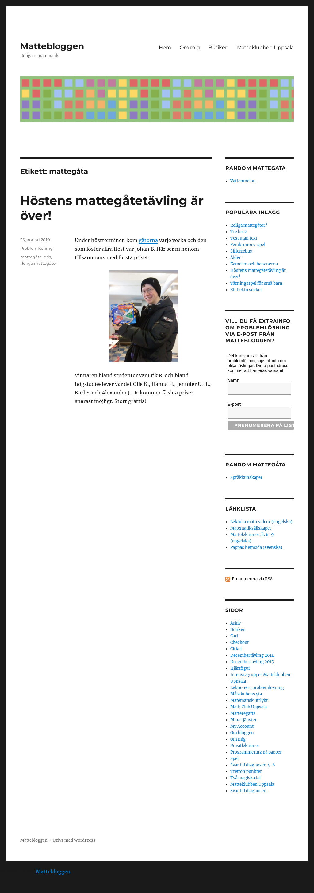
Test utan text (243, 238)
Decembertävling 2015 (252, 661)
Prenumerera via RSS (252, 579)
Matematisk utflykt (249, 700)
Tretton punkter (246, 771)
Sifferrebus (241, 251)
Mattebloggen (52, 46)
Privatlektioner (244, 745)
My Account (242, 726)
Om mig (190, 47)
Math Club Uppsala (248, 707)
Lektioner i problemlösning (257, 687)
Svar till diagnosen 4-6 (252, 765)
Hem (165, 47)
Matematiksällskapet (250, 528)
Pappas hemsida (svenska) (256, 547)
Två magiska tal (245, 778)
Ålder (235, 257)
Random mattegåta (255, 465)
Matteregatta (242, 713)
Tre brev (238, 231)
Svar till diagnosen (248, 790)
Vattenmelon (243, 181)
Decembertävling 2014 (252, 655)
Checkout (239, 642)
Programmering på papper (256, 752)
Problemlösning (36, 248)
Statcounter (14, 889)
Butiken (218, 47)
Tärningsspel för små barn (256, 283)
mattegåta (31, 256)
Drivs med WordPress (74, 840)
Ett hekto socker (246, 289)
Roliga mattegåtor (38, 263)
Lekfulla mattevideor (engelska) (261, 521)
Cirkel (236, 649)
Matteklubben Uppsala (265, 47)
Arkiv (235, 623)
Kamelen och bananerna (254, 264)
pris (47, 256)
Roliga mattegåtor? (248, 225)
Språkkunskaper (246, 477)
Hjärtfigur (240, 668)
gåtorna (148, 240)
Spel (234, 758)
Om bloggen (242, 732)
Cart (234, 636)
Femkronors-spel (247, 244)
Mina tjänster (243, 720)
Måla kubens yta (246, 694)
